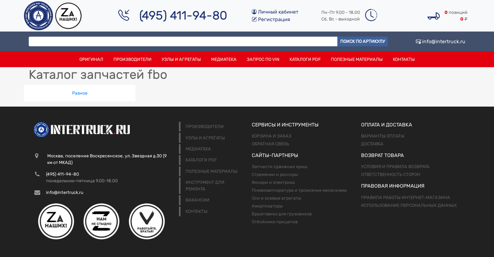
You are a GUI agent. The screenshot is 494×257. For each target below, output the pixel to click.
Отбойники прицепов (275, 222)
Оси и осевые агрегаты (276, 198)
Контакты (404, 59)
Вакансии (198, 200)
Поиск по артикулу (362, 41)
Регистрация (271, 19)
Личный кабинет (275, 12)
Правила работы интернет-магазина (405, 197)
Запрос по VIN (263, 59)
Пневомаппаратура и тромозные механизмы (299, 190)
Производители (132, 59)
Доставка (372, 144)
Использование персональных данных (409, 205)
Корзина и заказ (271, 136)
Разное (80, 93)
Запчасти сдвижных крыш (279, 166)
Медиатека (224, 59)
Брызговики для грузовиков (282, 214)
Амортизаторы (267, 206)
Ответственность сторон (390, 174)
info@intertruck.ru (440, 41)
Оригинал (91, 59)
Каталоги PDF (305, 59)
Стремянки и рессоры (275, 174)
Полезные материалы (357, 59)
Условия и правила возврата (395, 166)
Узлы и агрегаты (181, 59)
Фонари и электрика (273, 182)
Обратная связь (270, 144)
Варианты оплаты (383, 136)
